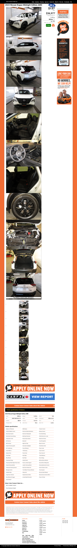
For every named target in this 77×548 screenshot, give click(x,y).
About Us (57, 2)
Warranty (61, 2)
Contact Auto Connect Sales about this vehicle (34, 406)
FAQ (23, 535)
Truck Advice (25, 537)
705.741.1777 (9, 527)
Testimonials (66, 2)
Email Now (63, 12)
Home (33, 2)
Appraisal (47, 2)
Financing (42, 2)
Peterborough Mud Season (28, 541)
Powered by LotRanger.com (69, 545)
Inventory (37, 2)
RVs (71, 2)
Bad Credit (28, 535)
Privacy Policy (57, 545)
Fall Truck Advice (26, 538)
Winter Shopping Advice (27, 539)
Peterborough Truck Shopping (29, 542)
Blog (33, 535)
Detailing (32, 537)
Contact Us (51, 2)
